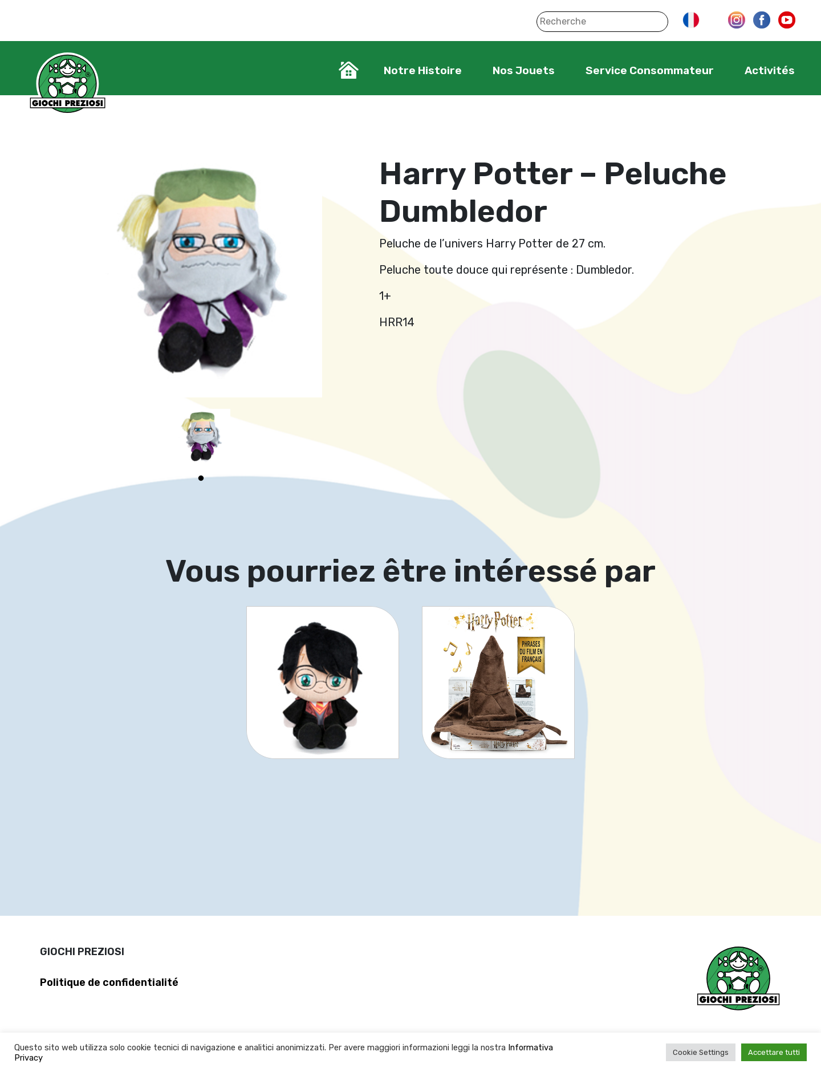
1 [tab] (201, 478)
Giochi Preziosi (68, 84)
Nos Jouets (524, 70)
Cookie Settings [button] (701, 1052)
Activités (770, 70)
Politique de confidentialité (109, 982)
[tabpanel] (201, 438)
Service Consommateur (650, 70)
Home (349, 70)
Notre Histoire (423, 70)
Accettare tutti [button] (774, 1052)
